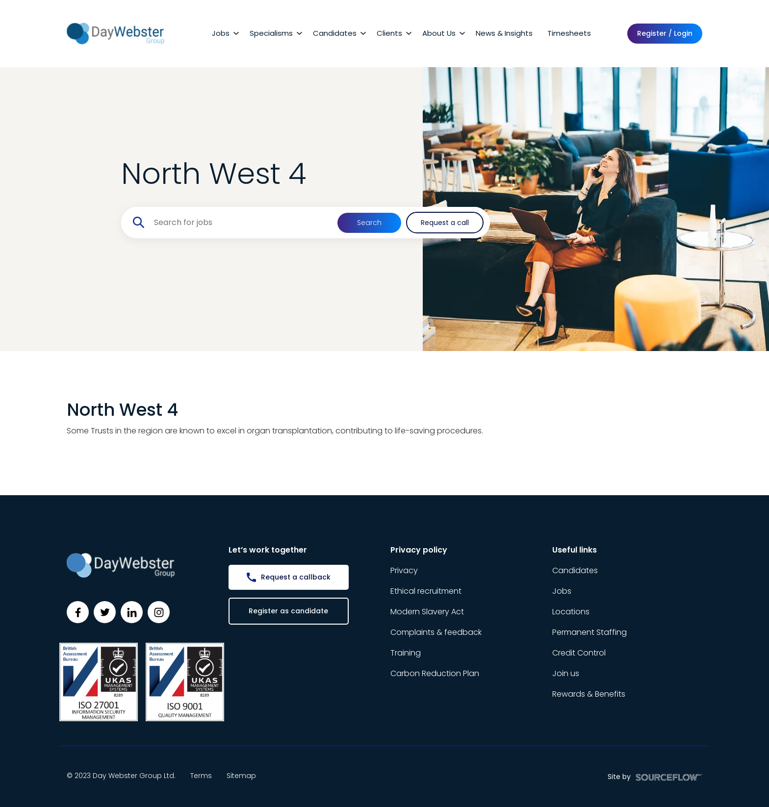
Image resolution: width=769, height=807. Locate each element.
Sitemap (241, 776)
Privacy (404, 570)
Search (369, 222)
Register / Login (664, 33)
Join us (565, 673)
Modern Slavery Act (427, 611)
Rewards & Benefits (588, 694)
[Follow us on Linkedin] (132, 612)
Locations (571, 611)
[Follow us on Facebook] (78, 612)
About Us (439, 33)
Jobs (221, 33)
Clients (389, 33)
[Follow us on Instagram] (159, 612)
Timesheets (569, 33)
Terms (201, 776)
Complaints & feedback (436, 632)
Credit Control (579, 652)
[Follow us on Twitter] (105, 612)
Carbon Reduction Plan (434, 673)
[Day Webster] (115, 33)
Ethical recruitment (425, 591)
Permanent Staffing (589, 632)
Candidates (335, 33)
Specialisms (271, 33)
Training (405, 652)
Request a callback (296, 577)
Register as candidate (288, 611)
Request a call (445, 222)
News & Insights (504, 33)
